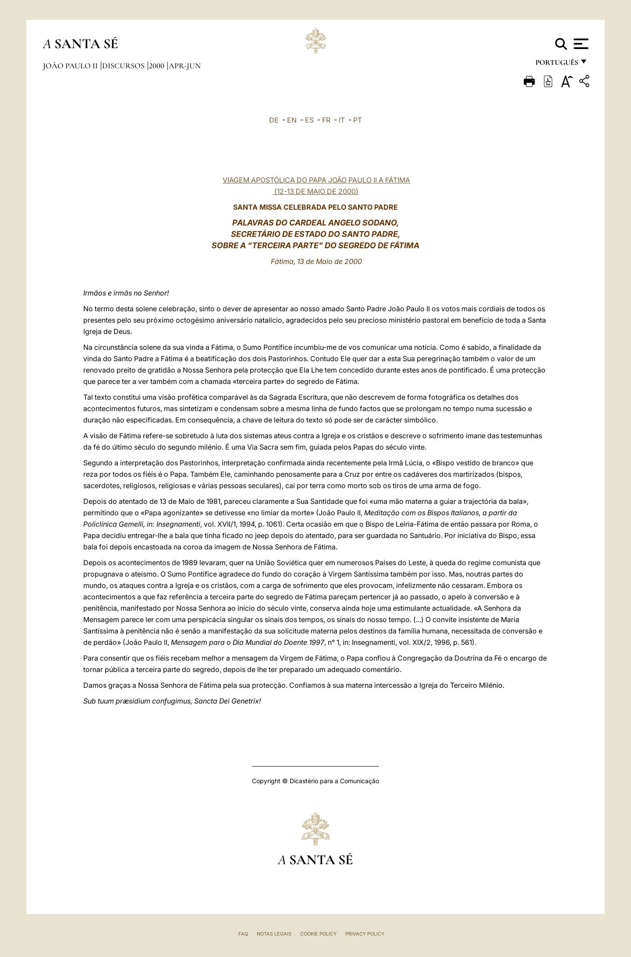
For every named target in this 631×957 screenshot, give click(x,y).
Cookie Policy (318, 934)
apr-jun (185, 65)
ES (309, 120)
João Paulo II (71, 65)
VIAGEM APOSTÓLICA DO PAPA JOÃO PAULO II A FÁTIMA (316, 180)
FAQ (243, 934)
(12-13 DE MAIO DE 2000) (315, 191)
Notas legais (274, 934)
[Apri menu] (579, 43)
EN (292, 120)
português (556, 64)
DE (274, 120)
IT (342, 120)
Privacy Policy (364, 934)
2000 (157, 65)
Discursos (124, 65)
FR (326, 120)
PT (357, 120)
